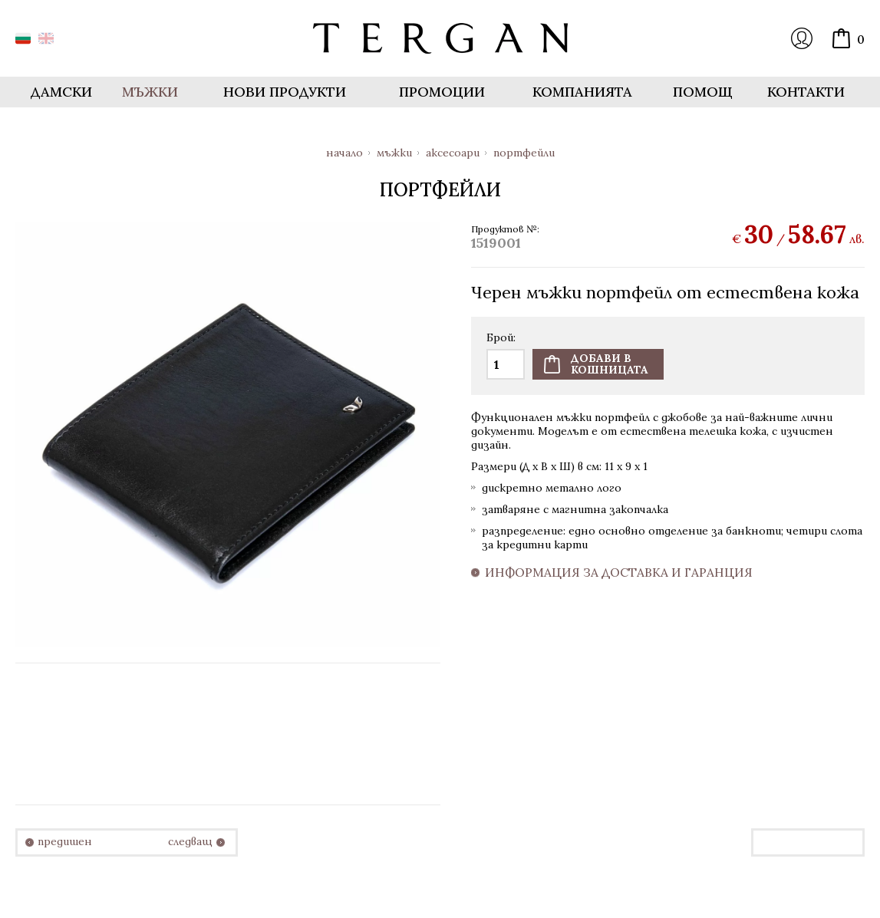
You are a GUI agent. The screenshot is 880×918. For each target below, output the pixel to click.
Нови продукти (284, 91)
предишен (65, 841)
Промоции (442, 91)
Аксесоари (453, 152)
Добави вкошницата (609, 364)
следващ (190, 841)
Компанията (582, 91)
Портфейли (524, 152)
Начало (344, 152)
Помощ (703, 91)
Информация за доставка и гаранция (619, 573)
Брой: (501, 338)
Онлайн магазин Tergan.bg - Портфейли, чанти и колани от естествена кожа (440, 38)
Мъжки (394, 152)
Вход (801, 38)
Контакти (806, 91)
